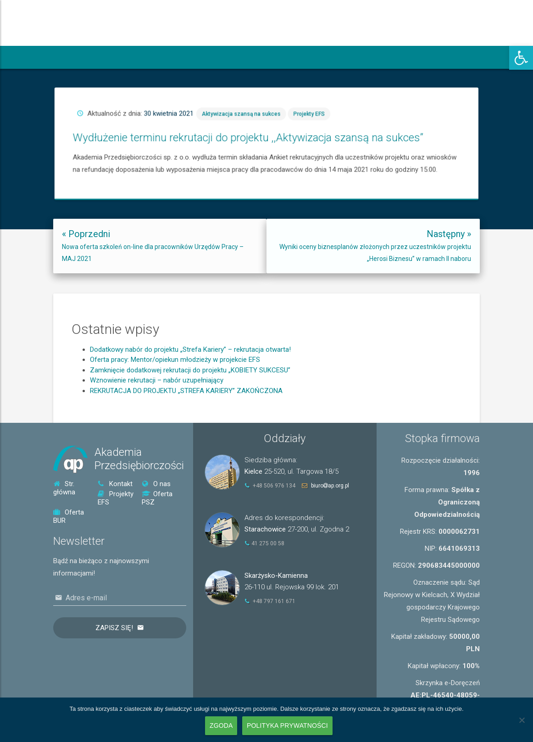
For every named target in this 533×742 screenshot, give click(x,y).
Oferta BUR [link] (68, 516)
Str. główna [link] (64, 488)
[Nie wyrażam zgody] (521, 720)
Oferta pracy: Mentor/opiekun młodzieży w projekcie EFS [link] (175, 408)
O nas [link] (156, 484)
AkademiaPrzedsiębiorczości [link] (139, 459)
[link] (521, 58)
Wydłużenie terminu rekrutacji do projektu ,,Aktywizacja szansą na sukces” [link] (294, 141)
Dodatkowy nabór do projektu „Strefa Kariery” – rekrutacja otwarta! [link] (190, 398)
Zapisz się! (114, 628)
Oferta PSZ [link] (157, 498)
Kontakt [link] (115, 484)
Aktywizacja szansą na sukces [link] (292, 132)
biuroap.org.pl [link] (330, 485)
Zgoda (221, 725)
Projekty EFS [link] (319, 132)
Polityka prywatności (287, 725)
